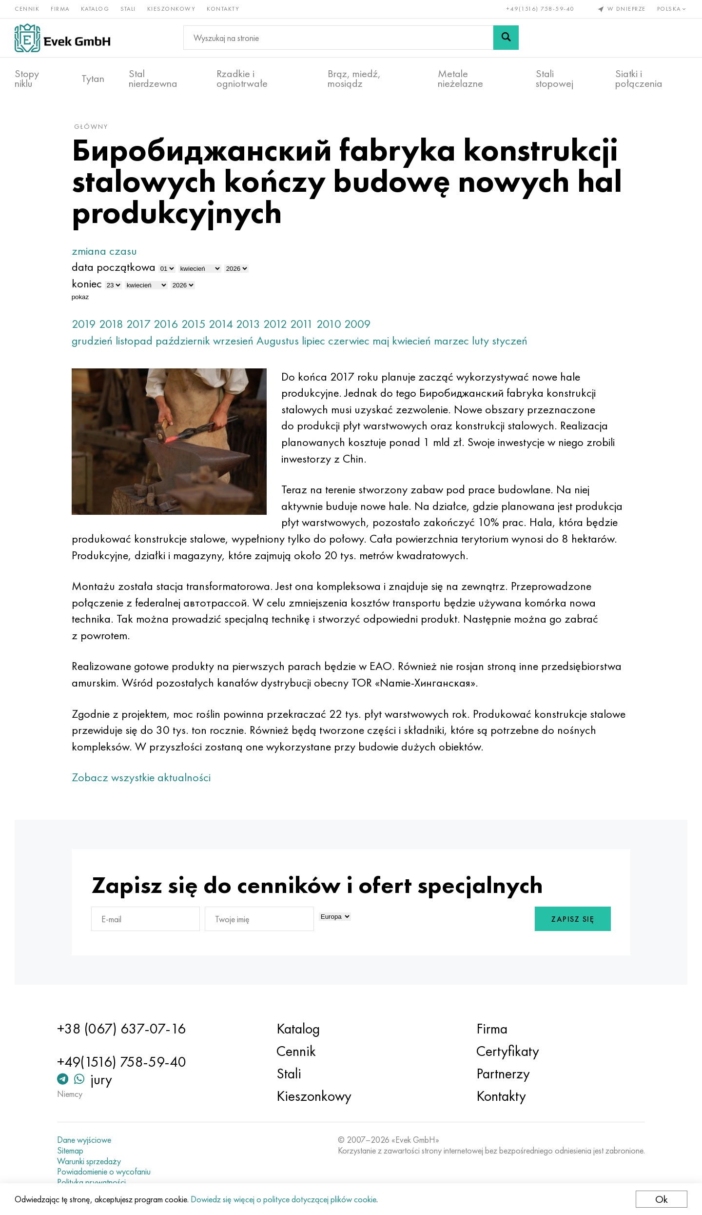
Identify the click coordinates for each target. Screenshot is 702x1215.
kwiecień (411, 340)
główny (91, 126)
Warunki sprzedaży (89, 1161)
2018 (111, 323)
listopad (134, 340)
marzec (451, 340)
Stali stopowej (554, 78)
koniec (87, 283)
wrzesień (233, 340)
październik (183, 340)
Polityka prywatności (91, 1182)
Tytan (92, 78)
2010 (328, 323)
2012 (275, 323)
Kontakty (223, 9)
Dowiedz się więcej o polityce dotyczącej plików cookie (283, 1199)
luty (480, 340)
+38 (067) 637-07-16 (121, 1028)
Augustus (277, 340)
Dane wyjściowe (84, 1139)
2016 (166, 323)
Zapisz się (572, 919)
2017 (138, 323)
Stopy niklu (27, 78)
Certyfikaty (507, 1051)
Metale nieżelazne (460, 78)
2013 (248, 323)
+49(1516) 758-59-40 (541, 9)
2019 (84, 323)
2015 (193, 323)
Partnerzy (503, 1073)
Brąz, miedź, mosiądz (354, 78)
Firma (60, 9)
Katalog (95, 9)
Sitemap (70, 1150)
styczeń (509, 340)
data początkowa (114, 266)
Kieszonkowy (171, 9)
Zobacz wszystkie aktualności (141, 777)
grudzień (92, 340)
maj (380, 340)
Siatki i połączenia (639, 78)
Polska (672, 9)
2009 (357, 323)
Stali (128, 9)
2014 (221, 323)
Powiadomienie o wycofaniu (104, 1171)
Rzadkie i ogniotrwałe (242, 78)
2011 (301, 323)
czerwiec (349, 340)
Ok (661, 1199)
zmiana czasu (104, 250)
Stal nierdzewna (153, 78)
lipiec (313, 340)
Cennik (27, 9)
